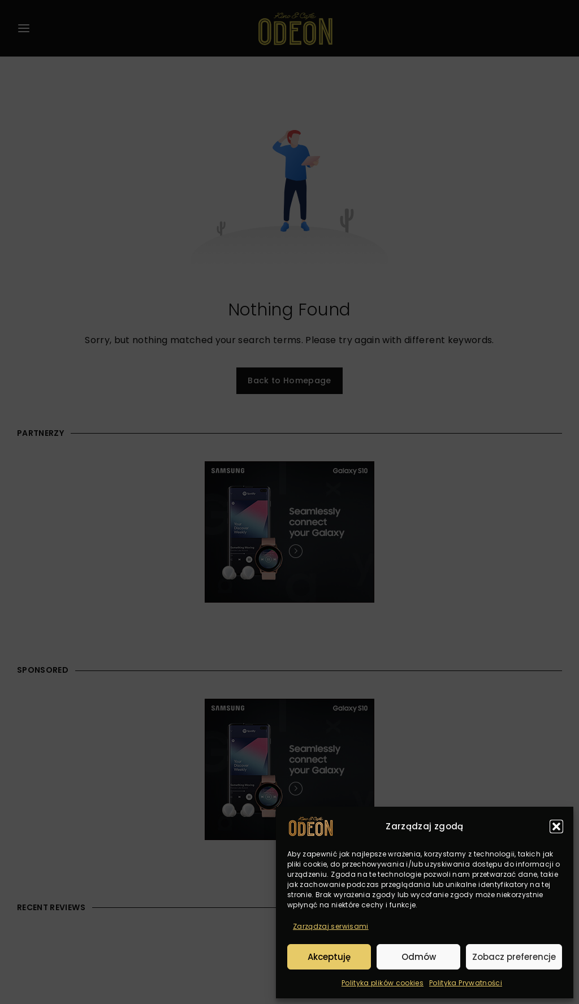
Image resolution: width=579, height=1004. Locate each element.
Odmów (418, 957)
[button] (556, 826)
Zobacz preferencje (514, 957)
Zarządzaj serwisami (331, 926)
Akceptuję (329, 957)
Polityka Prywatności (465, 983)
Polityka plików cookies (383, 983)
